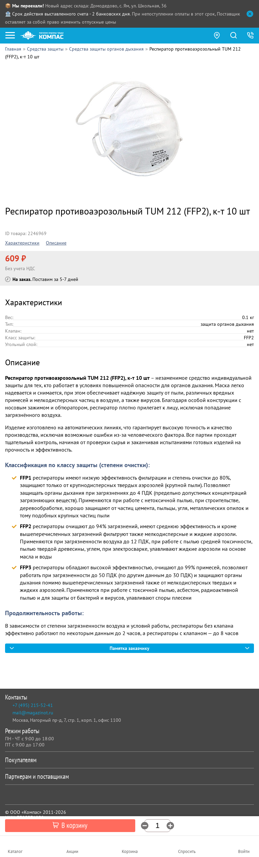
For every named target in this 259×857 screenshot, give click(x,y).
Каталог (15, 851)
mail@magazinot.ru (32, 713)
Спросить (187, 851)
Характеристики (22, 243)
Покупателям (128, 759)
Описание (56, 243)
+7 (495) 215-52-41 (32, 705)
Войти (244, 851)
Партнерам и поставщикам (128, 776)
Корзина (130, 851)
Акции (72, 851)
